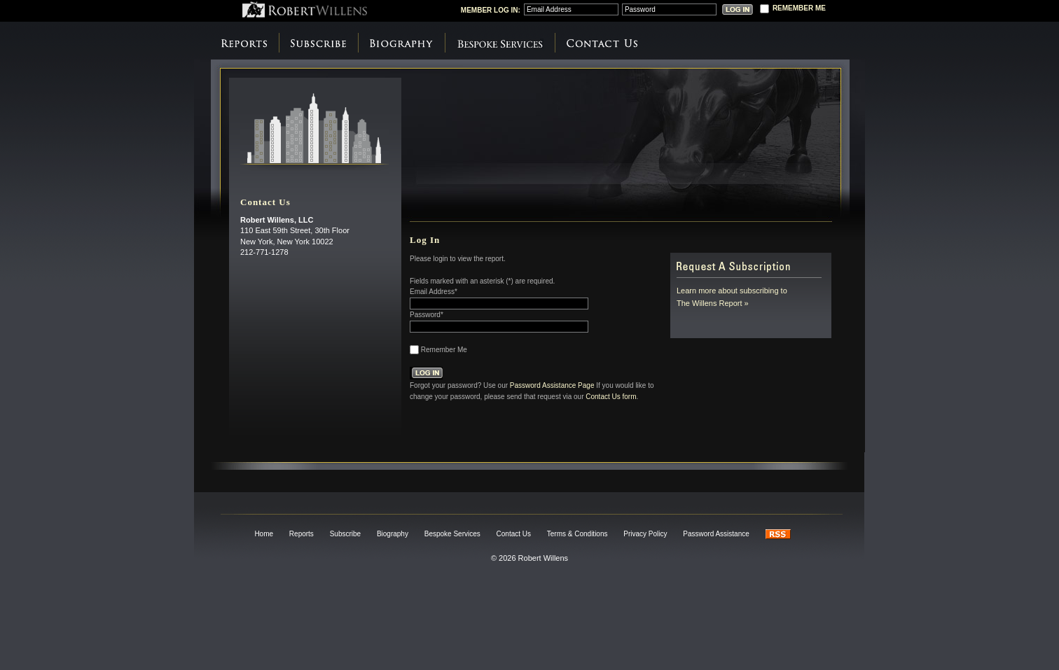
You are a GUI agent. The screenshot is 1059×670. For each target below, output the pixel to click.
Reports (244, 43)
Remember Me (444, 350)
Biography (401, 43)
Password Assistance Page (552, 385)
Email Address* (433, 291)
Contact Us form (611, 396)
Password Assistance (716, 534)
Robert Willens (305, 9)
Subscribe (318, 43)
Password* (426, 315)
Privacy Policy (645, 534)
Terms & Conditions (577, 534)
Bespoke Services (500, 43)
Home (263, 534)
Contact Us (602, 43)
